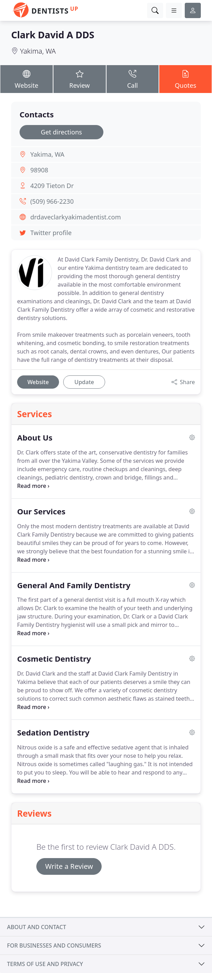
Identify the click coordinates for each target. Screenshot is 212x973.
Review (79, 78)
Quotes (185, 78)
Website (26, 78)
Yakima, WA (38, 51)
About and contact (36, 927)
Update (84, 382)
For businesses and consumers (54, 945)
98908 (39, 170)
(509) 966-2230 (52, 201)
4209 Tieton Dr (52, 185)
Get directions (61, 132)
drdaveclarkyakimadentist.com (75, 217)
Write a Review (69, 866)
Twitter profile (51, 232)
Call (132, 78)
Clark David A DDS (52, 35)
